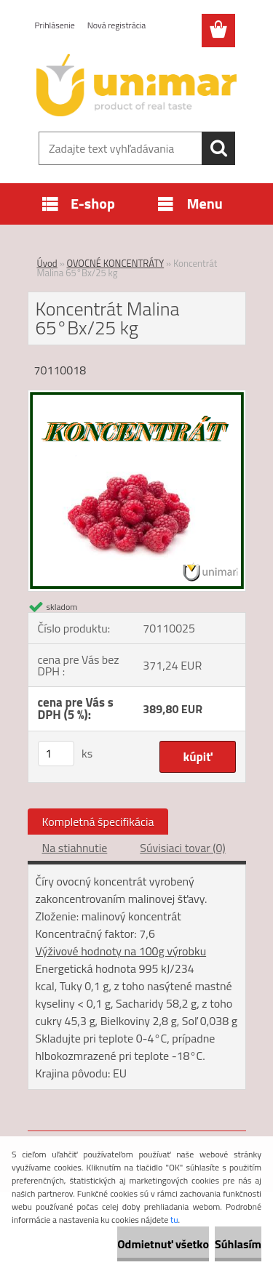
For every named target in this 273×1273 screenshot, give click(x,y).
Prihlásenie (55, 25)
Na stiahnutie (75, 847)
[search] (218, 148)
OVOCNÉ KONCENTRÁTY (116, 263)
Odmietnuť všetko (163, 1244)
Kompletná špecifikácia (98, 821)
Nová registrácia (116, 25)
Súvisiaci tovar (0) (182, 847)
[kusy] (56, 753)
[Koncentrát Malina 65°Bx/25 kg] (136, 396)
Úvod (47, 263)
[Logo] (136, 85)
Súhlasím (238, 1244)
